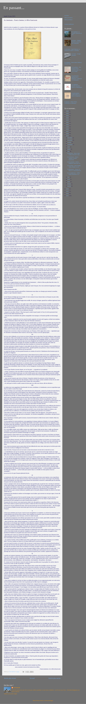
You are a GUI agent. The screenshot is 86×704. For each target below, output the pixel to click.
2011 (67, 195)
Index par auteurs (68, 17)
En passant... (13, 7)
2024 (67, 115)
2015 (67, 135)
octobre (69, 142)
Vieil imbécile (16, 687)
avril (69, 179)
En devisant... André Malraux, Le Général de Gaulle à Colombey (72, 49)
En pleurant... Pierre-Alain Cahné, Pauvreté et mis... (73, 154)
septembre (70, 144)
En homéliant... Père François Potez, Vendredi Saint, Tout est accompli (76, 69)
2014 (67, 189)
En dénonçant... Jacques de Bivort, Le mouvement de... (74, 170)
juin (69, 151)
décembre (70, 137)
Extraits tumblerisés (69, 24)
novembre (70, 140)
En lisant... (66, 15)
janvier (69, 186)
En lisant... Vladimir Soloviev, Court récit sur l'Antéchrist (76, 42)
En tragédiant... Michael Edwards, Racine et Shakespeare (77, 86)
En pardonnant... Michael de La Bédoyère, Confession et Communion (77, 78)
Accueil (32, 678)
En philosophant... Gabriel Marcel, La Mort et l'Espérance (76, 95)
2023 (67, 117)
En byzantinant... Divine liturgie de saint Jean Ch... (74, 162)
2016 (67, 133)
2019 (67, 126)
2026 (67, 111)
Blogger (51, 700)
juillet (69, 149)
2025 (67, 113)
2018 (67, 129)
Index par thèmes (68, 19)
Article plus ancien (54, 678)
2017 (67, 131)
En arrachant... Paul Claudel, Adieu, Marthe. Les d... (74, 166)
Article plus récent (10, 678)
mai (69, 177)
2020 (67, 124)
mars (69, 181)
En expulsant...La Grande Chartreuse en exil (77, 33)
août (69, 146)
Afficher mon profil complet (10, 693)
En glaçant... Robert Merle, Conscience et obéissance (70, 102)
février (69, 184)
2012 (67, 193)
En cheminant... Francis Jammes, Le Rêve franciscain (72, 158)
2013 (67, 191)
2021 (67, 122)
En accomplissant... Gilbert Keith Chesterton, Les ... (73, 173)
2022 (67, 120)
